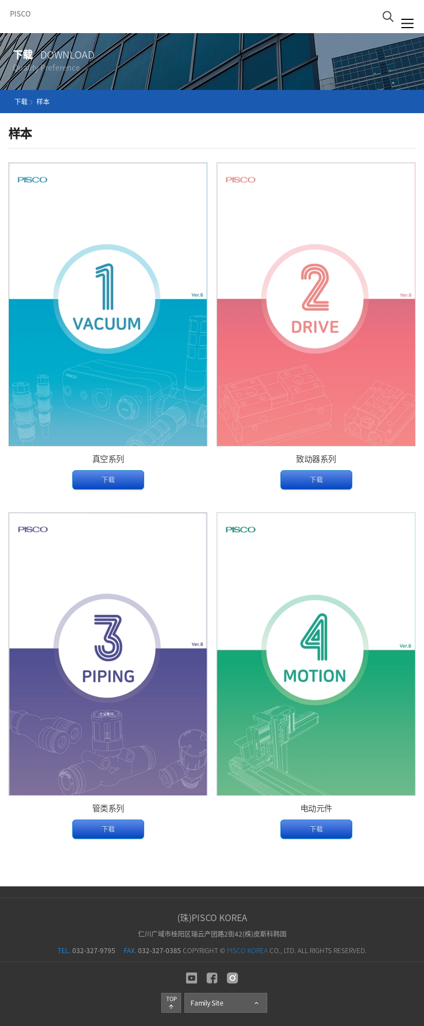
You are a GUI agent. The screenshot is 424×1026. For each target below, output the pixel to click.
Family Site (225, 1003)
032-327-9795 (86, 950)
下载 (108, 480)
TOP (171, 1002)
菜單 (407, 23)
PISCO (20, 13)
